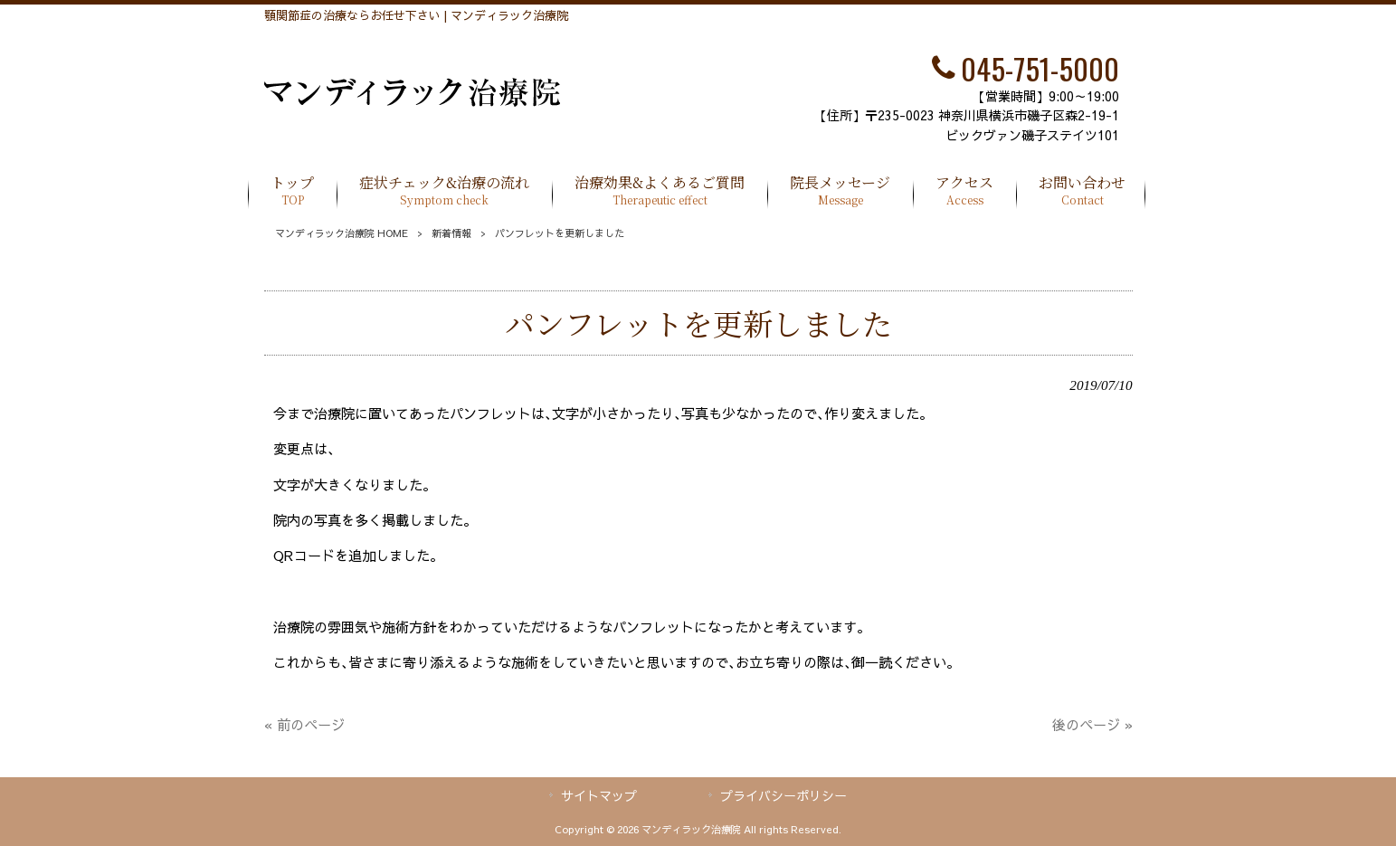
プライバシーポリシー (783, 795)
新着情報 (451, 233)
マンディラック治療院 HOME (341, 233)
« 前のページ (304, 724)
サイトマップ (599, 795)
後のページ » (1092, 724)
